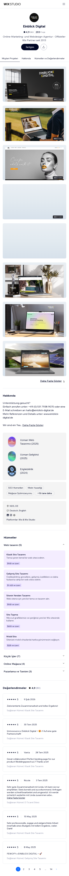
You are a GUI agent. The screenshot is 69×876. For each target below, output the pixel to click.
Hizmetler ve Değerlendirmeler (49, 58)
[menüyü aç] (64, 4)
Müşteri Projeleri (10, 58)
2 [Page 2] (23, 869)
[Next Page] (56, 869)
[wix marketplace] (12, 4)
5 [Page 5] (40, 869)
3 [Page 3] (29, 869)
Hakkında (26, 58)
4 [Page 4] (34, 869)
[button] (34, 84)
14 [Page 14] (51, 869)
